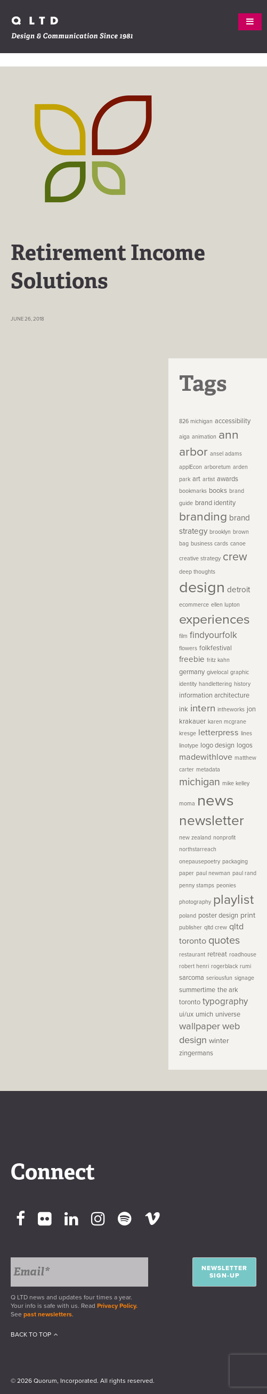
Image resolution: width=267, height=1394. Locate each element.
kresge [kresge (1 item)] (187, 733)
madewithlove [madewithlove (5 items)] (205, 757)
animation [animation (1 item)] (204, 436)
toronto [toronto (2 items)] (189, 1002)
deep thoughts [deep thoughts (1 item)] (197, 571)
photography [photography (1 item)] (195, 901)
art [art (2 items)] (196, 479)
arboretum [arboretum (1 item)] (217, 467)
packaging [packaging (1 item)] (235, 861)
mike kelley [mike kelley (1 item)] (235, 783)
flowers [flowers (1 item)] (188, 648)
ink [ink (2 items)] (183, 709)
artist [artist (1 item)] (209, 479)
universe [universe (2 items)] (227, 1014)
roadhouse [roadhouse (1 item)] (242, 954)
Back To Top (34, 1334)
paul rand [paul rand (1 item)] (244, 873)
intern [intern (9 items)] (202, 708)
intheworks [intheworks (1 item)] (231, 709)
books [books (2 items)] (218, 490)
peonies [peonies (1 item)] (226, 885)
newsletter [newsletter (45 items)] (211, 820)
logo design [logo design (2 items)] (217, 745)
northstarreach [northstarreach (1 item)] (197, 849)
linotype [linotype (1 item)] (188, 745)
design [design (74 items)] (202, 587)
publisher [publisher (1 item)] (190, 927)
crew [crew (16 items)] (235, 557)
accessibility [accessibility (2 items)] (232, 421)
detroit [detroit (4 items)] (238, 589)
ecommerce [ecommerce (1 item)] (194, 604)
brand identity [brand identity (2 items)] (215, 503)
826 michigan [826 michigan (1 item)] (196, 421)
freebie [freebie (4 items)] (192, 659)
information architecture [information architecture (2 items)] (214, 695)
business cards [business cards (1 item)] (209, 543)
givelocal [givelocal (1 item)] (217, 672)
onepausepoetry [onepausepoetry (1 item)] (199, 861)
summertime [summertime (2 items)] (197, 990)
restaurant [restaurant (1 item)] (192, 954)
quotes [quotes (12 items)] (224, 940)
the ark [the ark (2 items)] (227, 990)
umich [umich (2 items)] (204, 1014)
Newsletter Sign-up (224, 1271)
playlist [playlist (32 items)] (233, 900)
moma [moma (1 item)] (187, 803)
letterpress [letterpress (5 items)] (218, 732)
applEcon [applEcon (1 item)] (190, 467)
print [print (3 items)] (247, 915)
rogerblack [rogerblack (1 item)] (224, 966)
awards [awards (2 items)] (227, 479)
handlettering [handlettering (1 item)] (215, 684)
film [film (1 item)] (183, 636)
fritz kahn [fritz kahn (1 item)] (218, 660)
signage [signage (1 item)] (244, 978)
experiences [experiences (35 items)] (214, 619)
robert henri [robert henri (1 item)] (194, 966)
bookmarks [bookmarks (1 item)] (193, 491)
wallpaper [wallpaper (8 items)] (199, 1026)
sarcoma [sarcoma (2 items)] (191, 977)
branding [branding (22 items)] (203, 516)
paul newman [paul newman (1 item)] (213, 873)
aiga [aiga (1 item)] (184, 436)
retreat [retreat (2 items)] (217, 954)
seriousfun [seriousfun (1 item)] (219, 978)
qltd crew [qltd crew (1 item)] (215, 927)
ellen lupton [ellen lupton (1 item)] (225, 604)
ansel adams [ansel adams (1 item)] (226, 453)
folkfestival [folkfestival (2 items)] (215, 648)
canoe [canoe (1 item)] (238, 543)
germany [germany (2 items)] (192, 672)
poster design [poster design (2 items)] (218, 915)
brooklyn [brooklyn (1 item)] (220, 531)
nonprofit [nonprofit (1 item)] (224, 837)
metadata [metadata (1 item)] (208, 769)
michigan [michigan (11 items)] (199, 782)
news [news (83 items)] (215, 800)
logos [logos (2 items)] (245, 745)
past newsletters (47, 1314)
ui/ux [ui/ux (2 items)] (186, 1014)
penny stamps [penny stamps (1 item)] (196, 885)
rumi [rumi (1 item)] (245, 966)
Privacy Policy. (119, 1305)
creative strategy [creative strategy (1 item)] (200, 558)
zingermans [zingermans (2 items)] (196, 1053)
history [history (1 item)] (242, 684)
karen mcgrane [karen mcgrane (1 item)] (227, 721)
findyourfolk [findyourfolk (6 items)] (213, 635)
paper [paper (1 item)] (186, 873)
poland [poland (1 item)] (187, 915)
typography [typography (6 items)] (225, 1001)
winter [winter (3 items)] (219, 1040)
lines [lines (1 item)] (246, 733)
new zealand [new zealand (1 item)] (195, 837)
